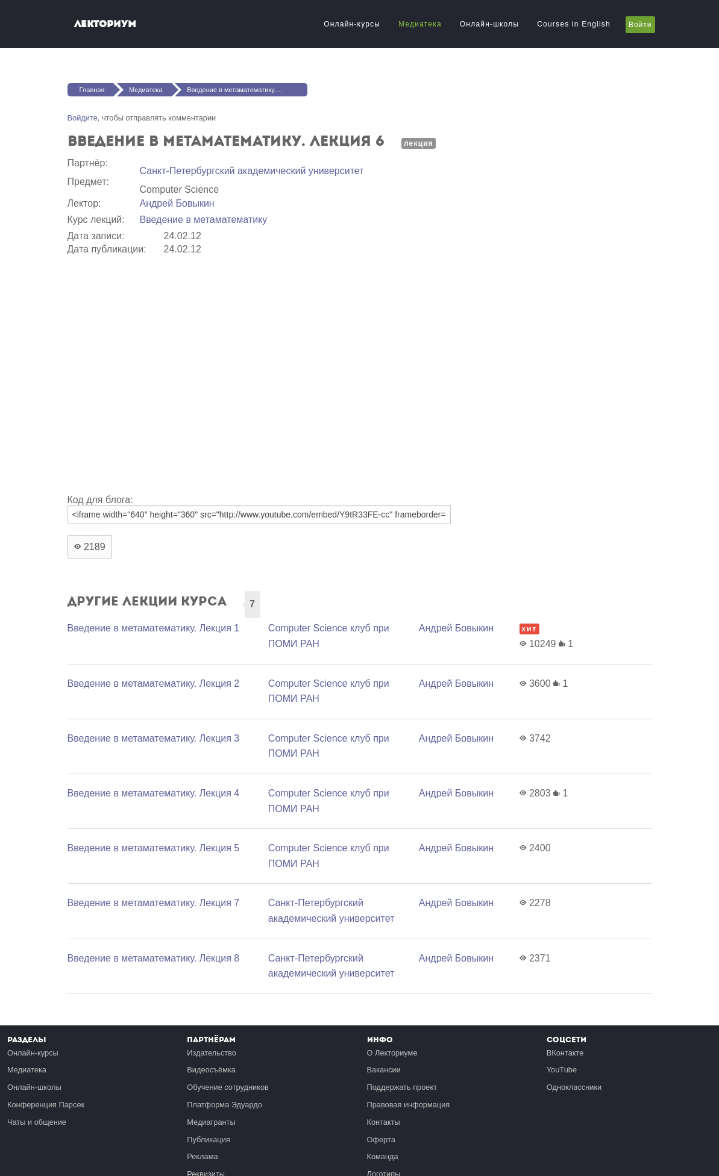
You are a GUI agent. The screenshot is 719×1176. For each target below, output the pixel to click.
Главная (92, 89)
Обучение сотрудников (228, 1087)
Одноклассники (574, 1087)
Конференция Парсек (45, 1104)
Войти (640, 24)
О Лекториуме (392, 1052)
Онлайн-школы (489, 24)
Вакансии (384, 1069)
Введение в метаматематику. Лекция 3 (154, 738)
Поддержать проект (402, 1087)
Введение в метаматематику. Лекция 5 (154, 848)
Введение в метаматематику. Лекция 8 (154, 958)
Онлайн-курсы (352, 24)
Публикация (208, 1139)
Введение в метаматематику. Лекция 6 (246, 89)
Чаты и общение (36, 1122)
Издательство (211, 1052)
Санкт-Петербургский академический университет (252, 171)
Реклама (202, 1156)
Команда (382, 1156)
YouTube (562, 1069)
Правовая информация (408, 1104)
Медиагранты (211, 1122)
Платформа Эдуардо (224, 1104)
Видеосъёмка (211, 1069)
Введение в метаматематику (204, 219)
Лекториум (105, 24)
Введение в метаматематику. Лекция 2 (154, 683)
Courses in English (574, 24)
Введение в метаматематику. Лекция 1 (154, 628)
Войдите (83, 117)
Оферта (381, 1139)
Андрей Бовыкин (177, 203)
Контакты (383, 1122)
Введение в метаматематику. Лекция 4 (154, 793)
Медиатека (420, 24)
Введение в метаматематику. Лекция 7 (154, 903)
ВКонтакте (565, 1052)
